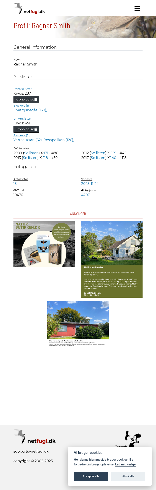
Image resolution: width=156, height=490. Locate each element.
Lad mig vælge (125, 464)
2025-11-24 (90, 184)
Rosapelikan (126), (58, 140)
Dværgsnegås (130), (30, 110)
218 (45, 158)
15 (15, 184)
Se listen (31, 153)
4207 (85, 195)
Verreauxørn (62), (28, 140)
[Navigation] (137, 8)
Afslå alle (128, 476)
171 (46, 153)
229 (113, 153)
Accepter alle (91, 476)
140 (113, 158)
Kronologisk (26, 99)
